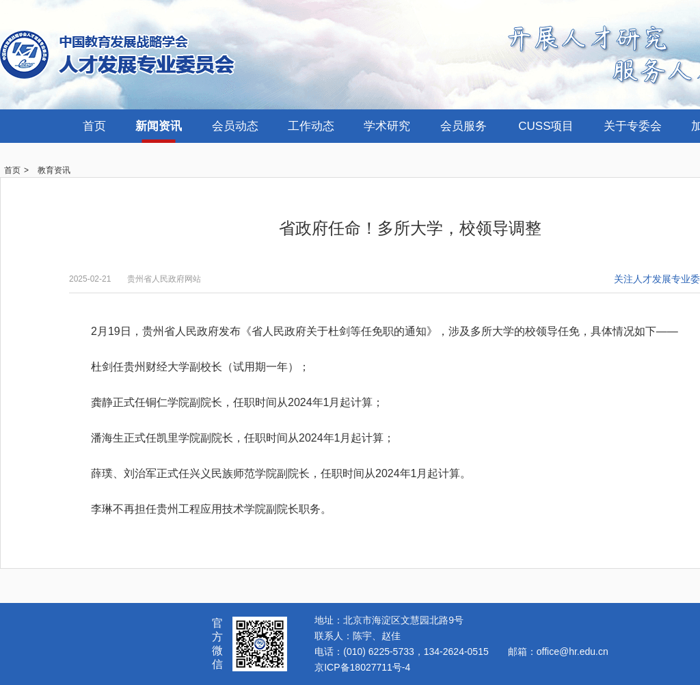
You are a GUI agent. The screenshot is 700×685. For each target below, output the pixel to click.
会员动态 (235, 126)
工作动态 (311, 126)
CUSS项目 (546, 126)
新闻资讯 (158, 126)
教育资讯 (54, 170)
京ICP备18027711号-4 (362, 667)
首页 (94, 126)
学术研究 (387, 126)
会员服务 (463, 126)
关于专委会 (633, 126)
